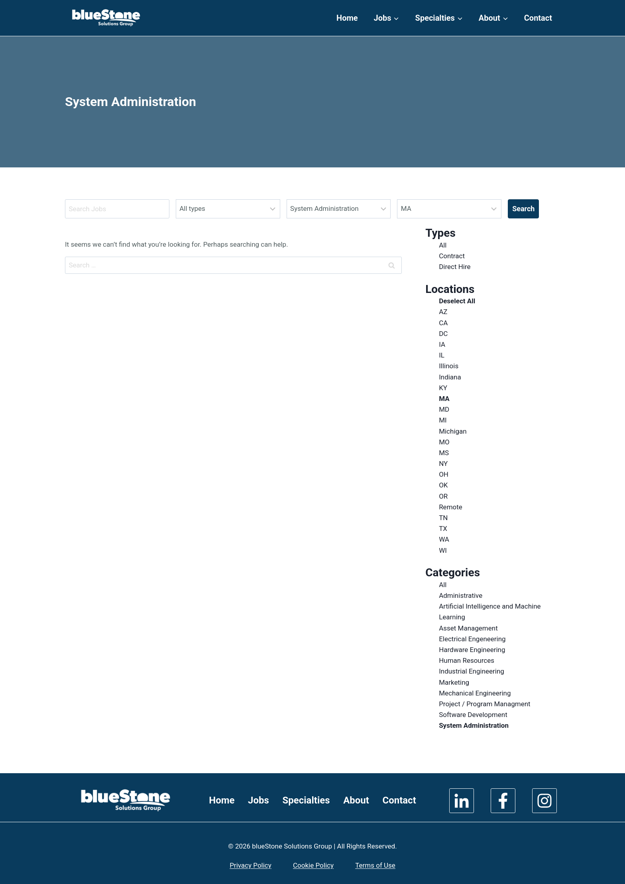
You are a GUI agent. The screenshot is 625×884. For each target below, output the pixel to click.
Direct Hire (454, 267)
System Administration (474, 725)
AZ (443, 312)
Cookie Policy (313, 865)
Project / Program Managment (485, 704)
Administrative (460, 595)
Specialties (306, 800)
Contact (538, 18)
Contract (452, 256)
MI (442, 420)
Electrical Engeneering (472, 639)
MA (444, 399)
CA (443, 323)
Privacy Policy (250, 865)
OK (443, 485)
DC (443, 334)
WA (444, 539)
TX (443, 528)
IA (442, 344)
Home (347, 18)
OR (443, 496)
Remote (450, 507)
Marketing (454, 682)
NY (443, 464)
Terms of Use (375, 865)
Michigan (453, 431)
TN (443, 518)
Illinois (448, 366)
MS (444, 453)
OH (443, 474)
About (356, 800)
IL (441, 355)
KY (443, 388)
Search (523, 208)
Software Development (473, 715)
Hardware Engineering (472, 650)
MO (444, 442)
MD (444, 409)
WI (443, 550)
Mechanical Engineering (475, 693)
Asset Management (468, 628)
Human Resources (466, 660)
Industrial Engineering (471, 671)
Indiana (450, 377)
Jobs (258, 800)
